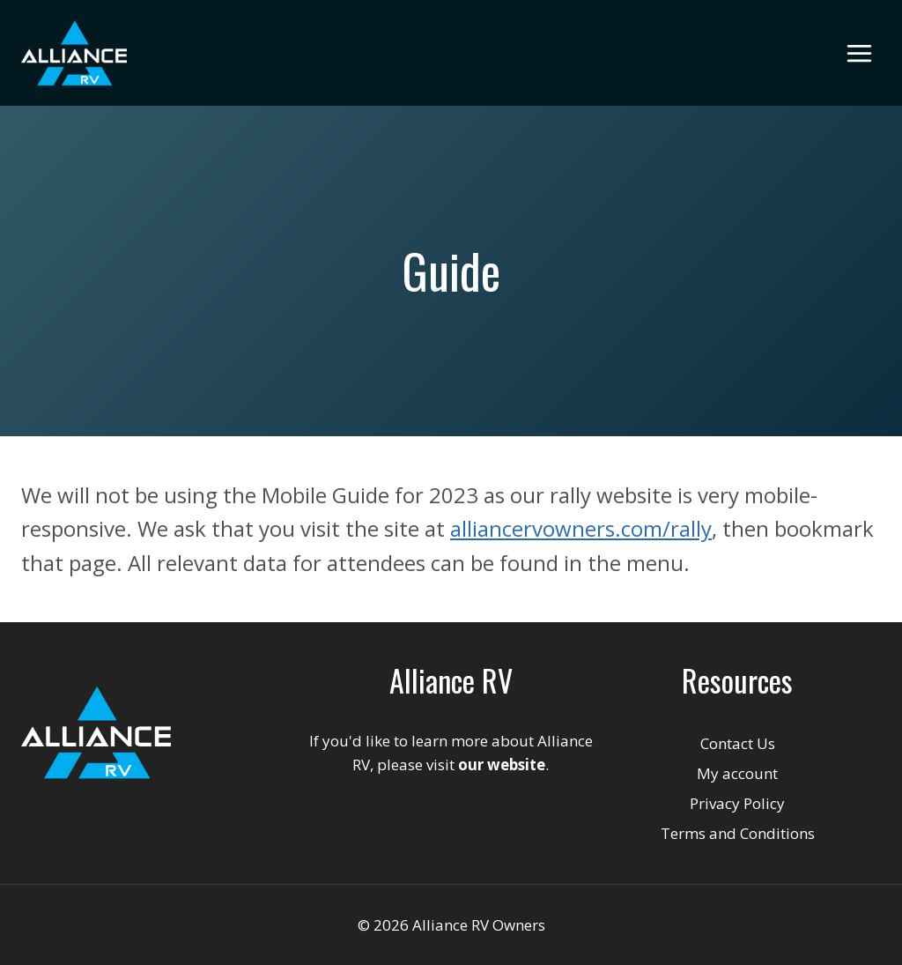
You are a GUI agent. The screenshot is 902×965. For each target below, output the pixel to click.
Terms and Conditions (738, 833)
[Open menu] (859, 52)
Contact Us (737, 743)
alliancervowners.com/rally (581, 528)
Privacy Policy (737, 803)
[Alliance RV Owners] (74, 53)
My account (737, 773)
